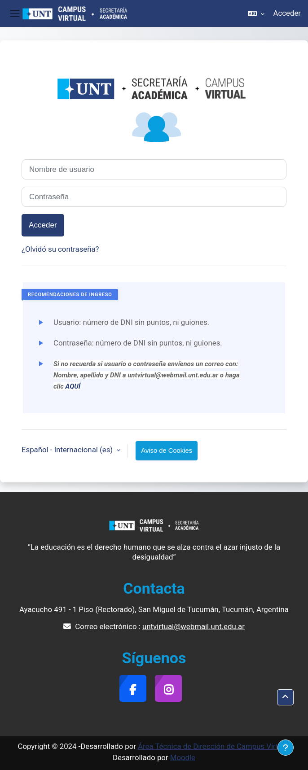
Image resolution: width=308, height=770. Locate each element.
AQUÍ (73, 386)
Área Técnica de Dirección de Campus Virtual (213, 746)
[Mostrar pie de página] (285, 747)
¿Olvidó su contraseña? (60, 249)
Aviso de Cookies (166, 450)
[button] (256, 13)
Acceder (287, 13)
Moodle (182, 757)
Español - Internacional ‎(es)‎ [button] (68, 449)
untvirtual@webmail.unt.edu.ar (193, 626)
